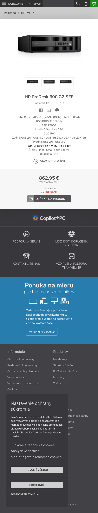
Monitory (58, 377)
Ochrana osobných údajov (23, 371)
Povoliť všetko (37, 469)
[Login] (86, 3)
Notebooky (60, 359)
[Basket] (94, 3)
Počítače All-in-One (65, 371)
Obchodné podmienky (21, 359)
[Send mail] (49, 110)
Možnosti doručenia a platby (70, 415)
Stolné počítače (63, 365)
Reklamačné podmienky (22, 365)
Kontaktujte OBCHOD (42, 331)
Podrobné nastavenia (25, 494)
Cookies (12, 389)
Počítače (11, 12)
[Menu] (13, 3)
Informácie (16, 351)
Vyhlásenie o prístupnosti (23, 383)
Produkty (60, 351)
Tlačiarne (59, 383)
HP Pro (27, 12)
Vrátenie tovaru (16, 377)
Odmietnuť (36, 485)
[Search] (78, 3)
